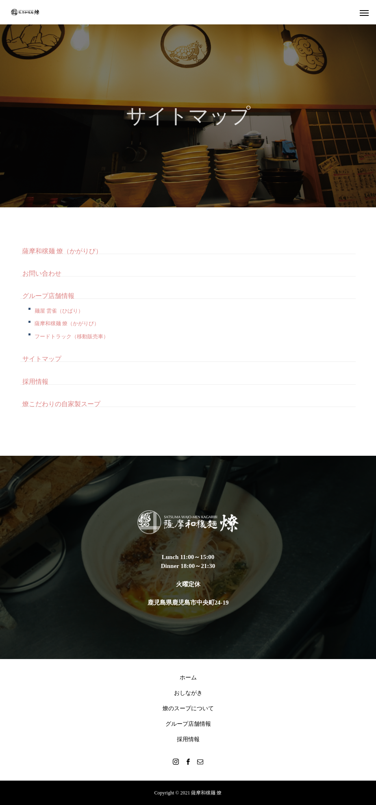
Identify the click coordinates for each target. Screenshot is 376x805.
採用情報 (35, 381)
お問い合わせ (41, 273)
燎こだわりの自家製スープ (61, 403)
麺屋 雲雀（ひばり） (59, 311)
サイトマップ (41, 358)
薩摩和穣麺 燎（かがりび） (62, 251)
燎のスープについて (188, 708)
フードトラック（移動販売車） (72, 336)
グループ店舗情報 (48, 295)
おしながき (188, 693)
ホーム (188, 677)
